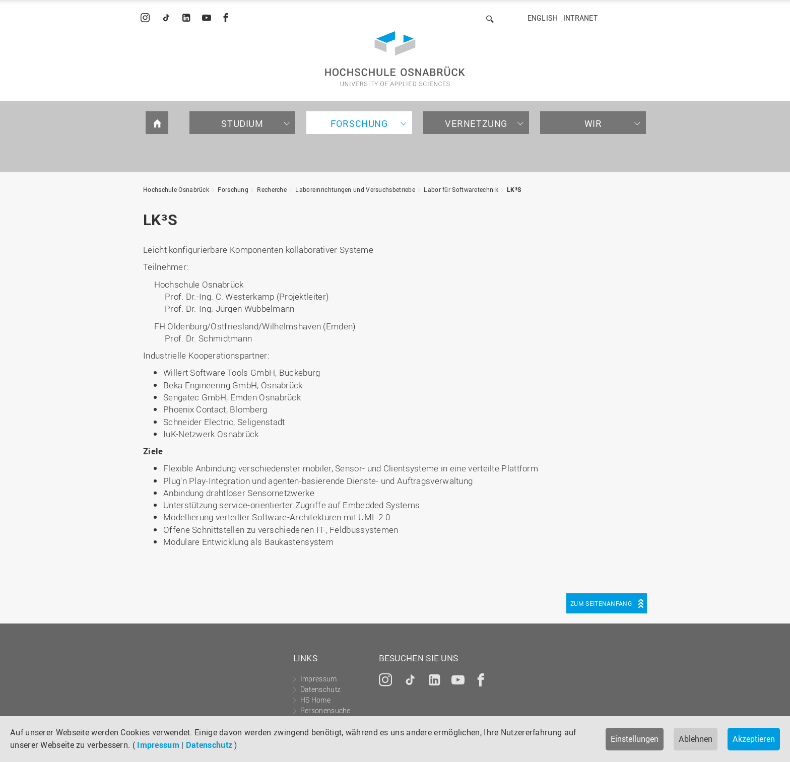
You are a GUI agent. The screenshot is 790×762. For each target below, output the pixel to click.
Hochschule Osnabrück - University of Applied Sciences (395, 59)
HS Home (315, 700)
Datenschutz (209, 744)
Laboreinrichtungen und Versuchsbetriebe (355, 189)
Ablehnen (695, 738)
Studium (242, 123)
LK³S (514, 189)
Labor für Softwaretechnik (461, 189)
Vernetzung (476, 123)
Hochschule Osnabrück (176, 189)
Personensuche (325, 710)
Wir (593, 123)
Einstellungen (635, 738)
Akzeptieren (754, 738)
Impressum (158, 744)
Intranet (580, 18)
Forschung (359, 123)
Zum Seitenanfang (601, 603)
